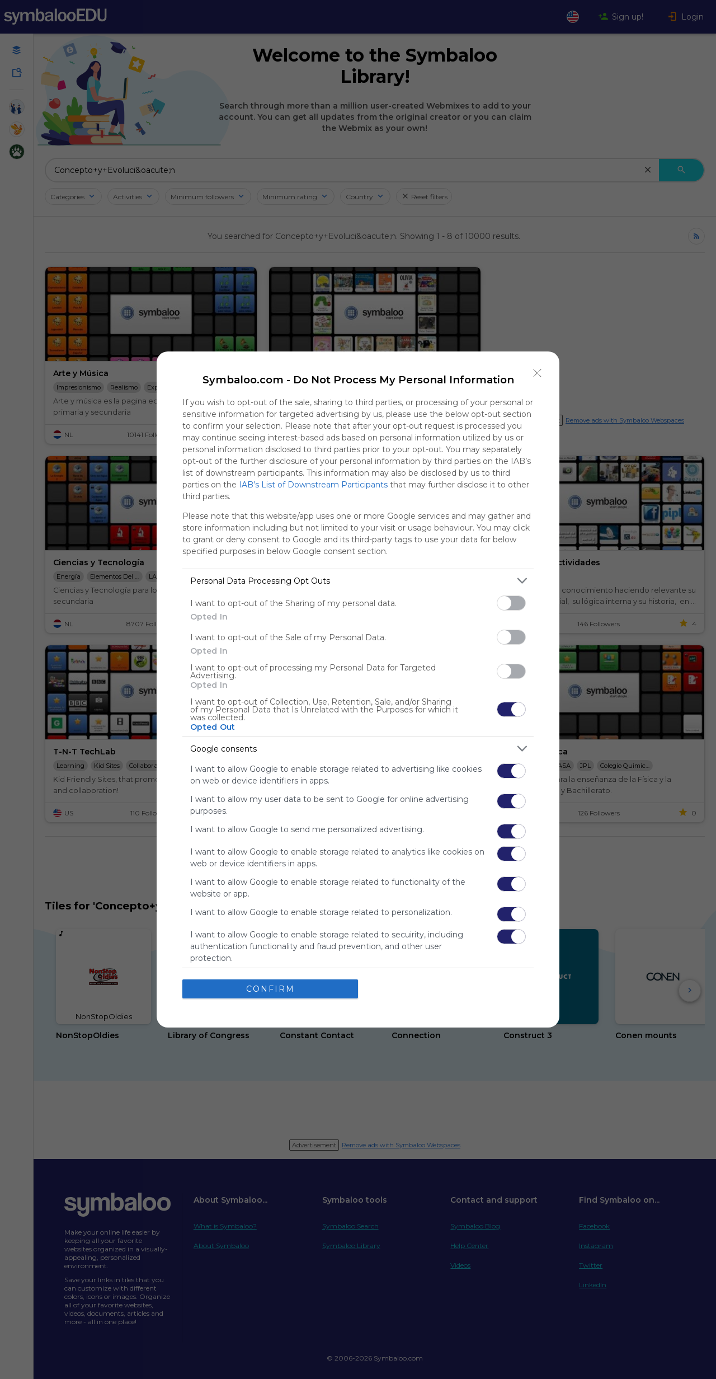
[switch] (511, 603)
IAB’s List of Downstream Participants (313, 485)
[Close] (537, 373)
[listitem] (358, 580)
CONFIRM (270, 989)
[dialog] (358, 689)
